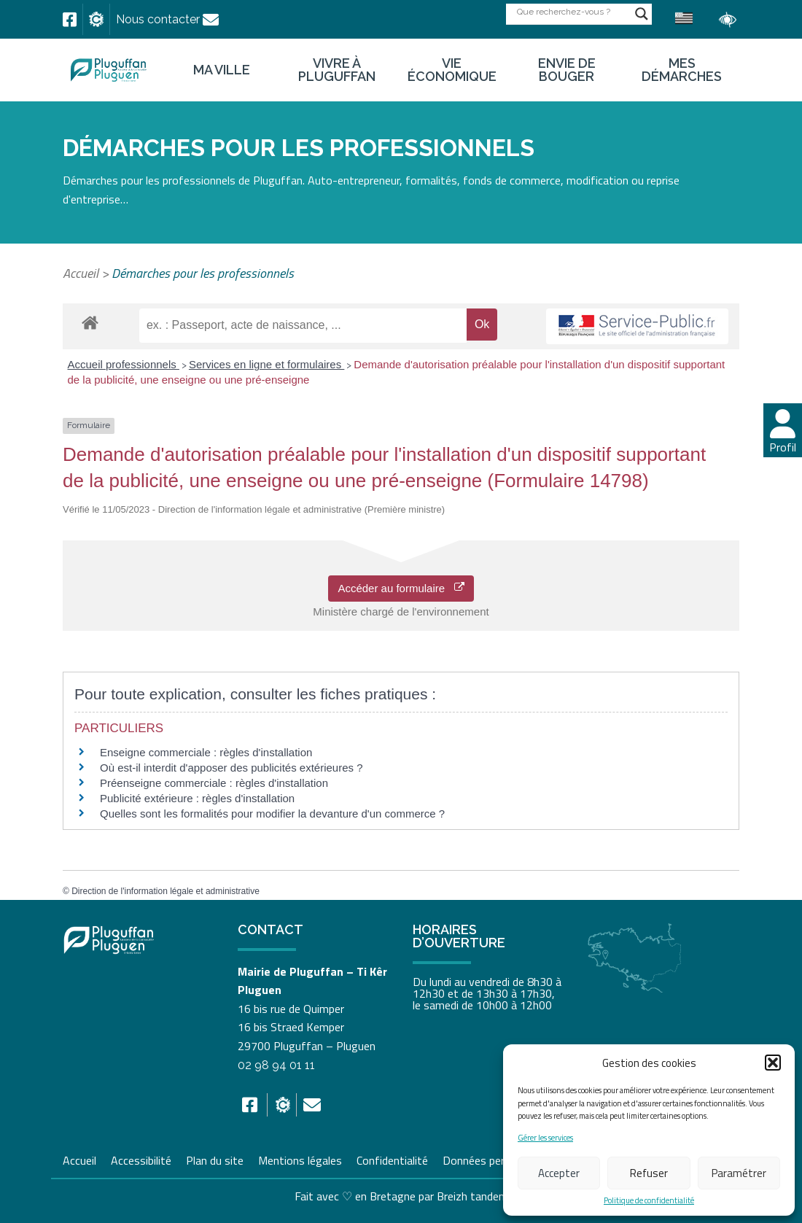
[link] (70, 20)
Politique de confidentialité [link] (649, 1201)
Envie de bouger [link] (567, 70)
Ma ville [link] (221, 70)
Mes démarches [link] (682, 70)
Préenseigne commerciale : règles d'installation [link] (214, 783)
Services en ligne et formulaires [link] (266, 364)
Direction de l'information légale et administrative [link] (165, 891)
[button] (773, 1062)
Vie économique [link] (452, 70)
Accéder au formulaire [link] (401, 588)
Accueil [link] (80, 273)
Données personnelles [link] (496, 1160)
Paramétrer (739, 1173)
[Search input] (572, 11)
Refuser (649, 1173)
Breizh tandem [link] (472, 1196)
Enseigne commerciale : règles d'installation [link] (206, 752)
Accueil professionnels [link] (123, 364)
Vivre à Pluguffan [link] (336, 70)
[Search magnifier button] (641, 14)
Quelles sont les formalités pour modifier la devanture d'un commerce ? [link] (272, 813)
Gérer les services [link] (545, 1138)
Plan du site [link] (215, 1159)
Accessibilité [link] (141, 1159)
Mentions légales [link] (300, 1159)
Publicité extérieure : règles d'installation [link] (197, 798)
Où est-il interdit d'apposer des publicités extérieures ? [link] (231, 767)
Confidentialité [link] (392, 1159)
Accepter (559, 1173)
